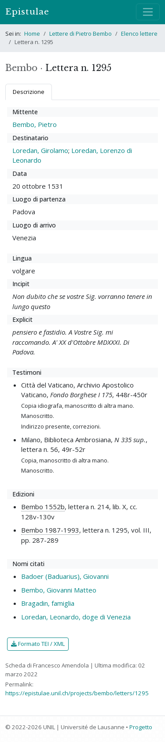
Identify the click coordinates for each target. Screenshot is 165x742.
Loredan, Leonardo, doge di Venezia (76, 616)
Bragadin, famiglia (47, 603)
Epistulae (27, 12)
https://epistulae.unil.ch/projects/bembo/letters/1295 (77, 693)
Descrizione (28, 92)
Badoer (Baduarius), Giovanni (65, 576)
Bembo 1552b (43, 506)
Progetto (140, 727)
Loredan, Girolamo (40, 150)
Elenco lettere (139, 33)
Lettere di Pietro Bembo (80, 33)
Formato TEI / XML (38, 644)
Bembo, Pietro (34, 124)
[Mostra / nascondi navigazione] (148, 12)
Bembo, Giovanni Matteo (58, 589)
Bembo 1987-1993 (50, 530)
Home (32, 33)
